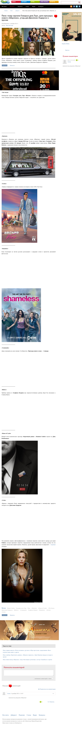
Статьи (27, 6)
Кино (11, 10)
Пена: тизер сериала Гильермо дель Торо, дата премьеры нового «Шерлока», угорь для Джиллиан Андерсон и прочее (47, 10)
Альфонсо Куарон (33, 610)
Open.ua (67, 50)
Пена (29, 608)
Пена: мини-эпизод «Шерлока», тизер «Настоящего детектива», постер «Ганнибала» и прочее (27, 659)
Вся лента (4, 6)
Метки (4, 608)
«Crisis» (4, 612)
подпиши (53, 544)
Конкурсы (40, 6)
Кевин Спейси (11, 608)
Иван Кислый (9, 25)
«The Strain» (51, 608)
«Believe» (16, 610)
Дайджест (12, 6)
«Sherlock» (34, 608)
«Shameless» (42, 610)
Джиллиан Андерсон (7, 610)
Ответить (51, 702)
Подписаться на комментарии (48, 689)
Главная (5, 10)
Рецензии (20, 6)
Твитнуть (12, 65)
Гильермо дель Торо (21, 608)
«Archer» (48, 610)
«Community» (23, 610)
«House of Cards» (42, 608)
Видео (33, 6)
